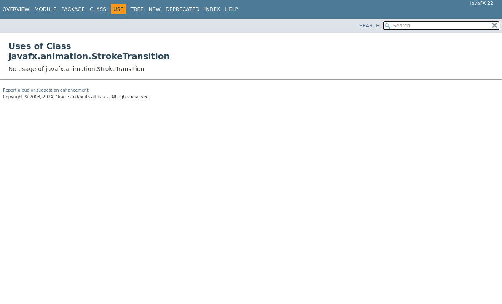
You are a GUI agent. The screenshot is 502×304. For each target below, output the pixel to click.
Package (73, 9)
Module (45, 9)
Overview (16, 9)
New (155, 9)
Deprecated (182, 9)
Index (212, 9)
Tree (137, 9)
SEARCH (370, 26)
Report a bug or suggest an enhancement (46, 90)
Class (98, 9)
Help (231, 9)
